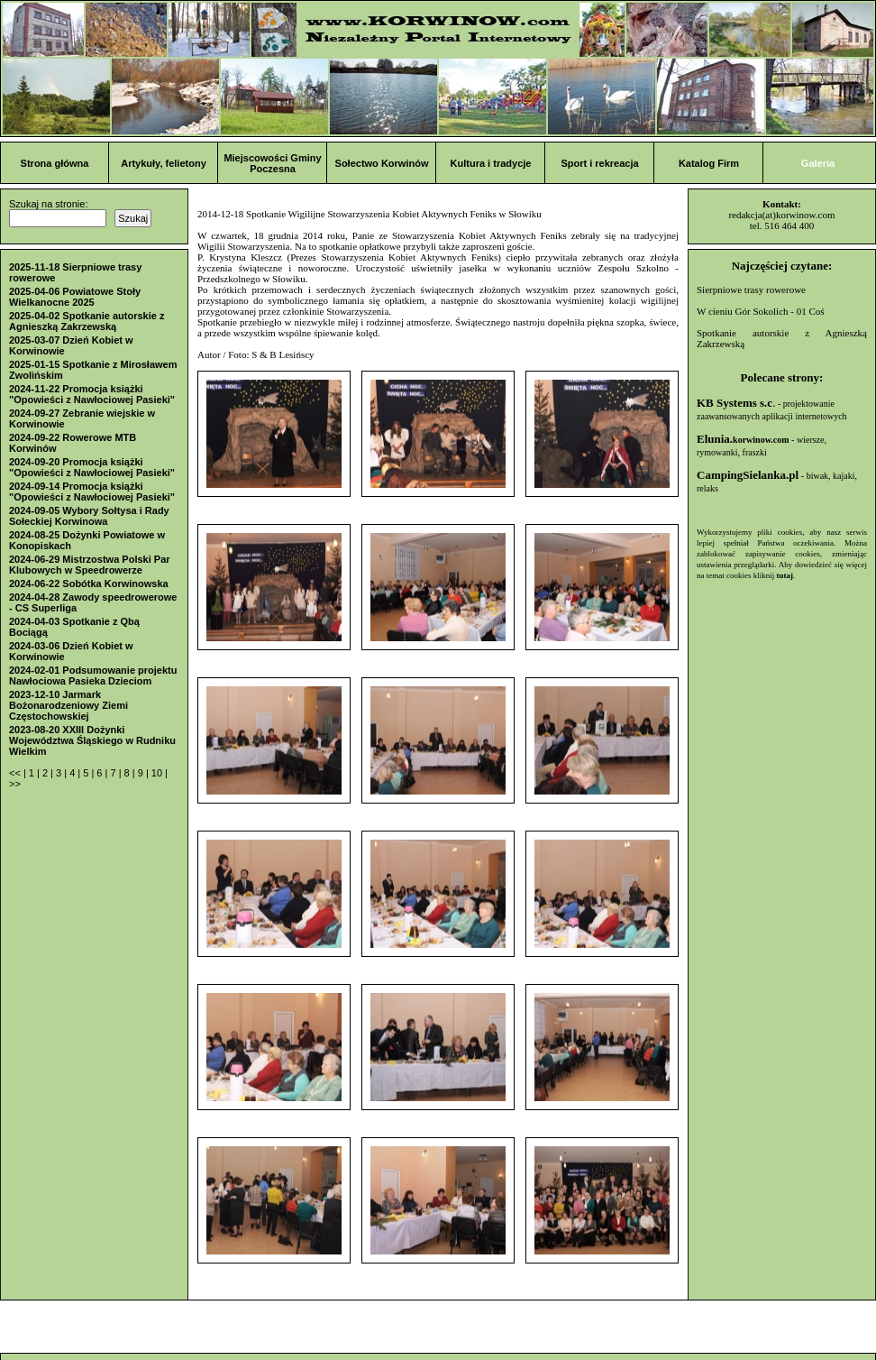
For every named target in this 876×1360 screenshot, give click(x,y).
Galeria (818, 163)
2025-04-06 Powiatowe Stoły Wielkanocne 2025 (75, 297)
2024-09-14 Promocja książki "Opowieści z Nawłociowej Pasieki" (92, 491)
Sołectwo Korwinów (382, 163)
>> (15, 783)
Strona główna (55, 163)
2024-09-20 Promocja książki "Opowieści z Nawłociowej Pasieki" (92, 467)
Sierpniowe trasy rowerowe (751, 289)
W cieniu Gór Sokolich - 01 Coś (761, 311)
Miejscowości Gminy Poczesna (272, 163)
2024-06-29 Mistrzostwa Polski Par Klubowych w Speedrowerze (89, 564)
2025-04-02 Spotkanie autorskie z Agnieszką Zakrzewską (86, 321)
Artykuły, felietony (163, 163)
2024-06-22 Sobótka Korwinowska (89, 583)
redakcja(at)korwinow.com (781, 214)
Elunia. (743, 439)
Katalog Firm (709, 163)
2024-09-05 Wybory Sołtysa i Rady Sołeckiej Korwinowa (89, 516)
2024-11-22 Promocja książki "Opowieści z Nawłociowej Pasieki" (92, 394)
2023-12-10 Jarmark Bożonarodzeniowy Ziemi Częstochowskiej (68, 705)
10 (158, 772)
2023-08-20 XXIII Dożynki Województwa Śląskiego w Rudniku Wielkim (92, 740)
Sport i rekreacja (599, 163)
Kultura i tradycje (491, 163)
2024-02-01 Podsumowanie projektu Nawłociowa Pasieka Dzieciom (93, 675)
